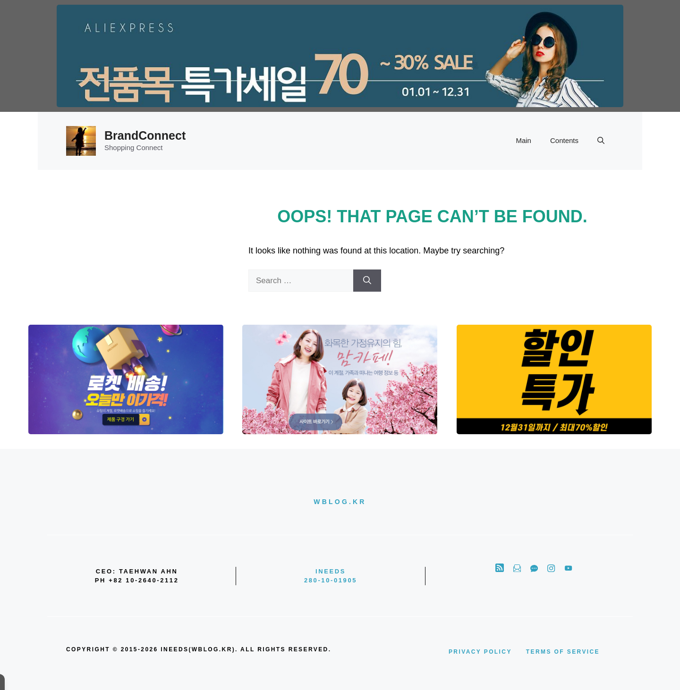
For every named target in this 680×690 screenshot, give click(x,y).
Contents (564, 140)
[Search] (367, 280)
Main (523, 140)
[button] (601, 140)
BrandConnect (145, 135)
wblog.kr (340, 501)
